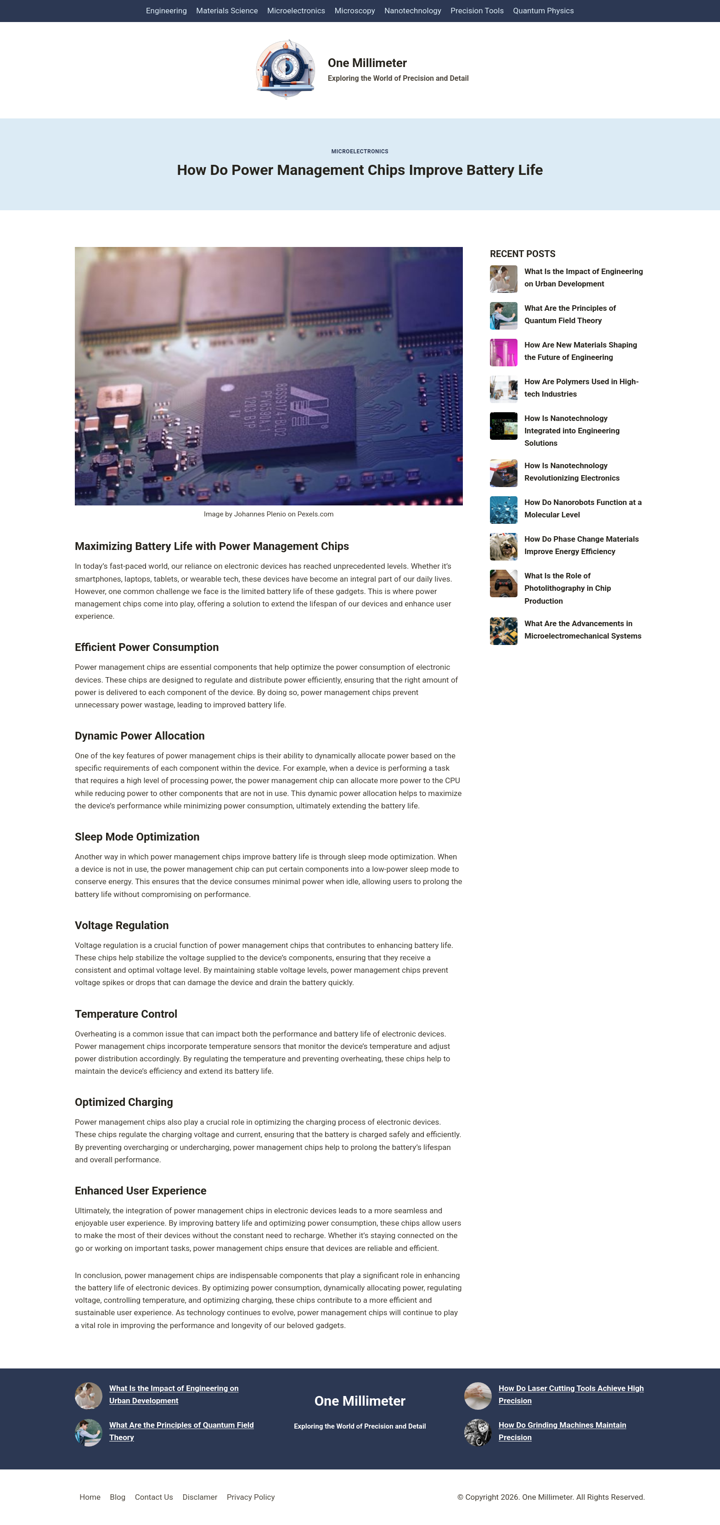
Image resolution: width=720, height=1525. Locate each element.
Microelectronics (296, 10)
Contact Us (154, 1497)
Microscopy (355, 10)
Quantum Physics (543, 10)
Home (90, 1497)
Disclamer (199, 1497)
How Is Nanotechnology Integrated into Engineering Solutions (571, 431)
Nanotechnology (412, 10)
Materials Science (227, 10)
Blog (117, 1497)
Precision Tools (477, 10)
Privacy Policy (251, 1497)
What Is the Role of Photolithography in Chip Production (567, 588)
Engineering (166, 10)
